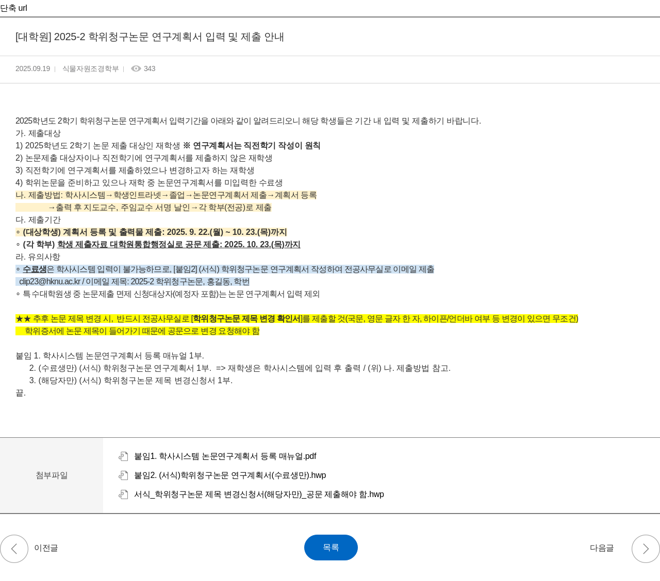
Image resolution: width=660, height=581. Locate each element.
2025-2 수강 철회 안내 (646, 549)
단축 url (13, 8)
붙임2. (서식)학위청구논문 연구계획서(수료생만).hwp (230, 475)
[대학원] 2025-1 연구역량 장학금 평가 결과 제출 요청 (14, 549)
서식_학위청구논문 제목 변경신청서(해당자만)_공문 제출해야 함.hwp (259, 494)
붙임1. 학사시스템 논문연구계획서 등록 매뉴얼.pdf (225, 456)
